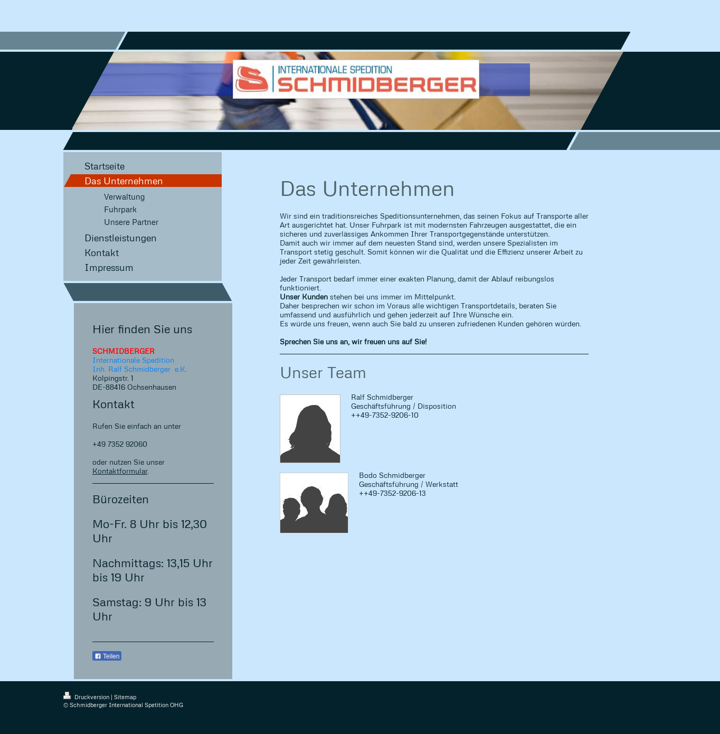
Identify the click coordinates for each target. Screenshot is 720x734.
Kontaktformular (119, 470)
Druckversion (87, 696)
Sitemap (125, 696)
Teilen (106, 656)
